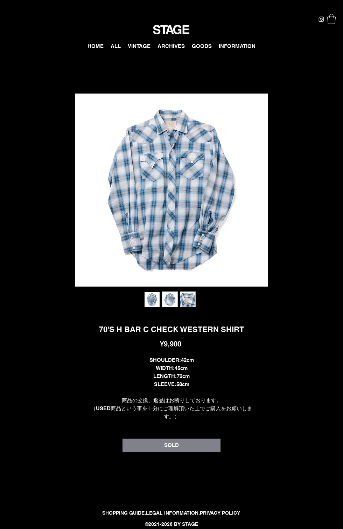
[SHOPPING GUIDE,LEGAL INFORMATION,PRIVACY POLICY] (171, 513)
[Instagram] (321, 19)
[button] (331, 19)
